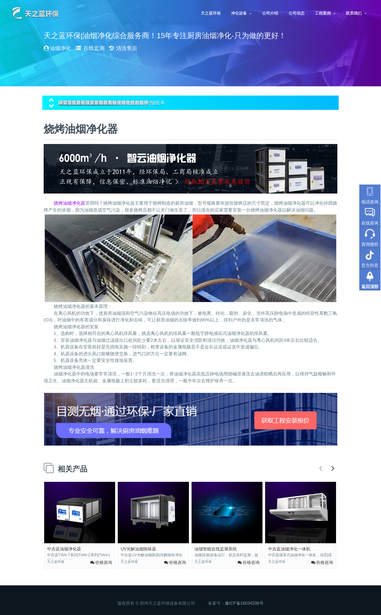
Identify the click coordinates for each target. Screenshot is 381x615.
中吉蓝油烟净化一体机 (289, 549)
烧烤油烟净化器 (69, 203)
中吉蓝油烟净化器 (64, 549)
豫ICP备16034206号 (244, 603)
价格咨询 (103, 562)
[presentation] (320, 468)
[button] (51, 99)
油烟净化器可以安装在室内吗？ (89, 102)
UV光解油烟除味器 (138, 549)
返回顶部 (369, 286)
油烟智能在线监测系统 (215, 549)
